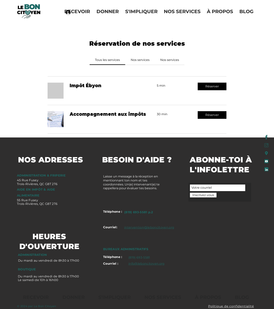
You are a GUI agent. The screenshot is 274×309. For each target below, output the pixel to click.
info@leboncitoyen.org (146, 263)
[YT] (266, 161)
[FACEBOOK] (266, 137)
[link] (107, 60)
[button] (212, 86)
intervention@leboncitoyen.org (149, 227)
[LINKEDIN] (266, 169)
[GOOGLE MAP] (266, 153)
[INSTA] (266, 145)
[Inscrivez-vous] (203, 195)
